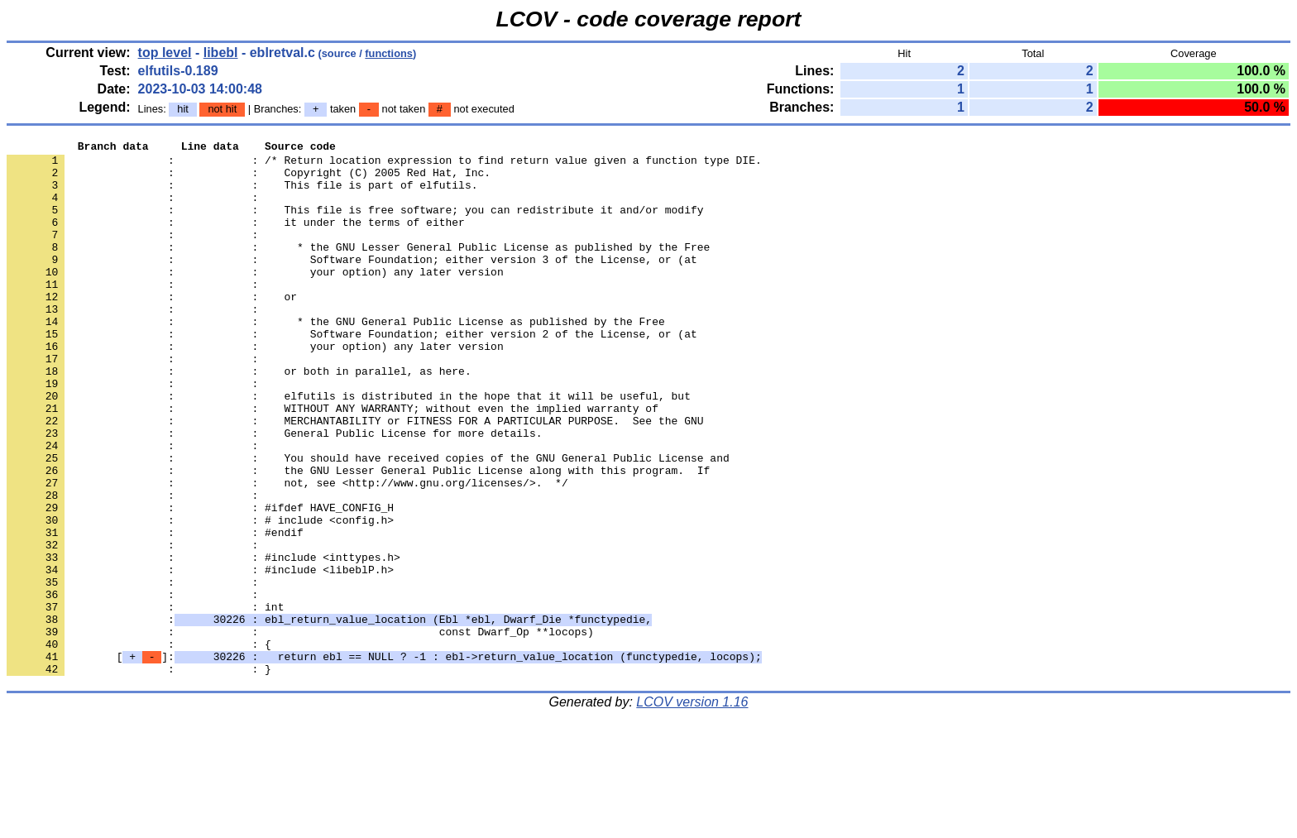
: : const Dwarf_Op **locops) (300, 730)
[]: (384, 760)
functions (389, 53)
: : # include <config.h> (200, 596)
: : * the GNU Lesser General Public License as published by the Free (358, 268)
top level (165, 52)
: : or (152, 328)
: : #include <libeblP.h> (200, 656)
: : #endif (155, 611)
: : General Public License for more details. (274, 492)
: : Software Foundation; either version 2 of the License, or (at (352, 373)
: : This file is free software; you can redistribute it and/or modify (355, 224)
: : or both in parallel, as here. (239, 417)
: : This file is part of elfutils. (242, 194)
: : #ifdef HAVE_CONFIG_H (200, 581)
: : (136, 209)
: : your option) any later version (255, 298)
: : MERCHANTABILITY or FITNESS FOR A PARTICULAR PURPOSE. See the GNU (355, 477)
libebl (220, 52)
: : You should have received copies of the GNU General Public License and (368, 522)
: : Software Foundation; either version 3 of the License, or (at (352, 283)
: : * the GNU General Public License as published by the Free (336, 358)
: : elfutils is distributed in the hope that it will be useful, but (349, 447)
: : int (145, 700)
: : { (139, 745)
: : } (139, 775)
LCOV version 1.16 (692, 809)
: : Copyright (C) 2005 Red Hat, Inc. (249, 179)
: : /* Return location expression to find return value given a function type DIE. (384, 164)
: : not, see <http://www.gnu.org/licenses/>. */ (287, 551)
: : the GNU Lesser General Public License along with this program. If (358, 536)
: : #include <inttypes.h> (203, 641)
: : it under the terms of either (236, 239)
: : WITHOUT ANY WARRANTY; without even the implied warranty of (332, 462)
